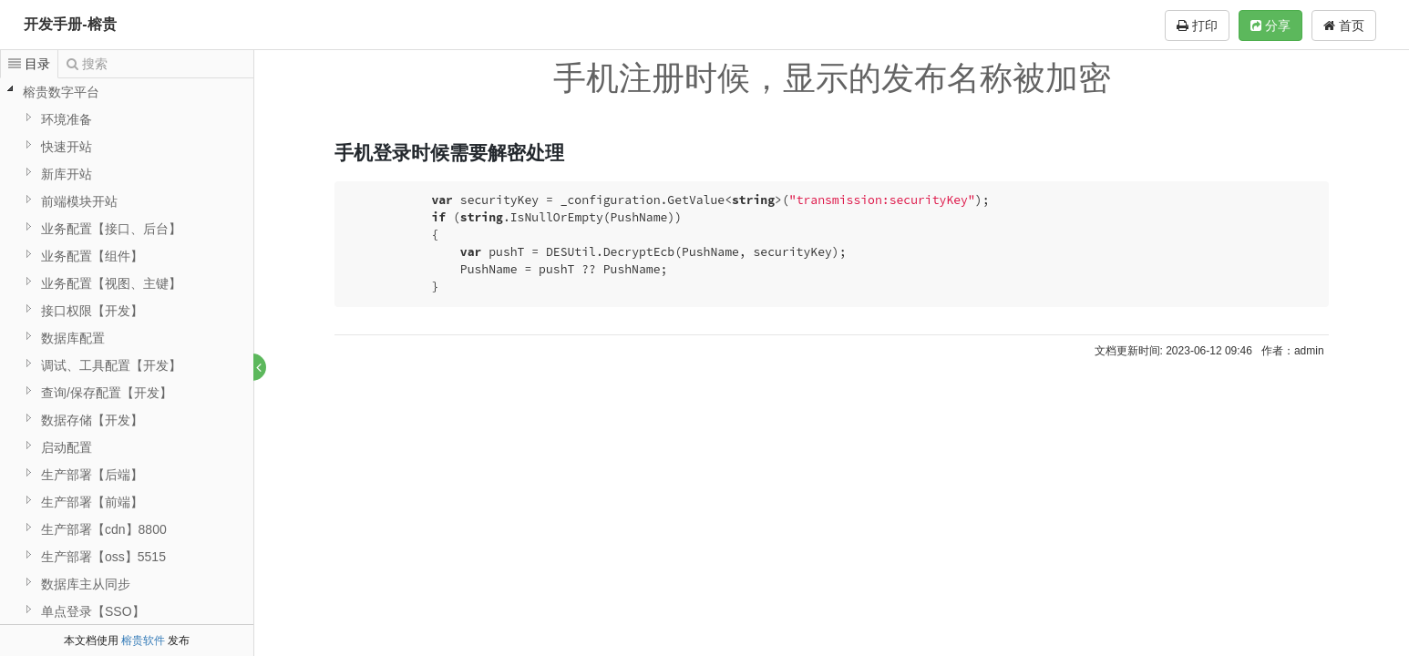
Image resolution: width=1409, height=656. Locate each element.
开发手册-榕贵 (70, 24)
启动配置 (66, 447)
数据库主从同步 (85, 584)
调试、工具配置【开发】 (111, 365)
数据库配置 (73, 338)
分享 (1270, 25)
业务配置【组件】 (92, 256)
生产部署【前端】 (92, 502)
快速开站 (66, 146)
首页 (1343, 25)
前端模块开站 (79, 201)
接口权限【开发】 (92, 310)
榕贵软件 (143, 640)
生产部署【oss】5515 (103, 556)
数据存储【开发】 (92, 420)
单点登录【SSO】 (93, 611)
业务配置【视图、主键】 (111, 283)
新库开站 (66, 174)
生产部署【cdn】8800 (104, 529)
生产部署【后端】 (92, 474)
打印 (1197, 25)
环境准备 (66, 119)
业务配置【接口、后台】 (111, 228)
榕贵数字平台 (61, 92)
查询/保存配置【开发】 (106, 392)
